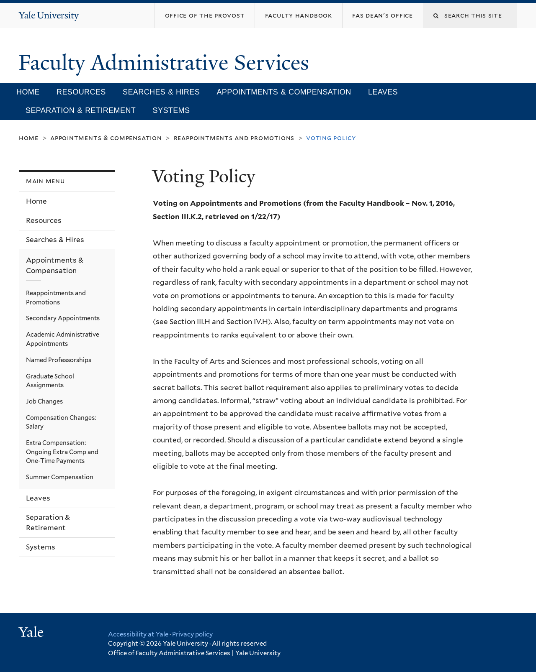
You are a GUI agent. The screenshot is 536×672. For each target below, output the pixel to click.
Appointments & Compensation (283, 92)
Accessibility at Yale (138, 634)
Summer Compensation (59, 476)
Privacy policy (192, 634)
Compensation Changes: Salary (61, 422)
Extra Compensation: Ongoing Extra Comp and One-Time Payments (62, 451)
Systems (171, 110)
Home (28, 92)
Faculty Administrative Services (166, 63)
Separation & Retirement (81, 110)
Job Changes (44, 401)
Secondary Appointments (63, 318)
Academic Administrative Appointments (62, 339)
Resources (81, 92)
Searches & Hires (161, 92)
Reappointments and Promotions (234, 138)
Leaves (383, 92)
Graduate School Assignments (50, 381)
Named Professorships (58, 359)
